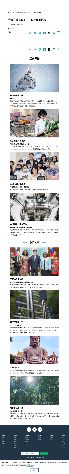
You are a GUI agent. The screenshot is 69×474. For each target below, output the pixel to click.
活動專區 (3, 441)
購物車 (26, 437)
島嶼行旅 (15, 443)
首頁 (9, 12)
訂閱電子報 (27, 439)
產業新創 (16, 12)
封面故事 (3, 437)
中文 (47, 5)
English (63, 439)
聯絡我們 (26, 441)
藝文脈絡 (15, 439)
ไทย (62, 445)
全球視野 (15, 437)
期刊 (2, 439)
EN (10, 33)
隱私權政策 (51, 437)
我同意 (35, 470)
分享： (31, 33)
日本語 (63, 441)
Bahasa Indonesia (64, 443)
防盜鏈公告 (51, 439)
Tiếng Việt (63, 447)
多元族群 (15, 445)
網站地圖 (39, 439)
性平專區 (3, 443)
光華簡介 (39, 437)
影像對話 (15, 447)
